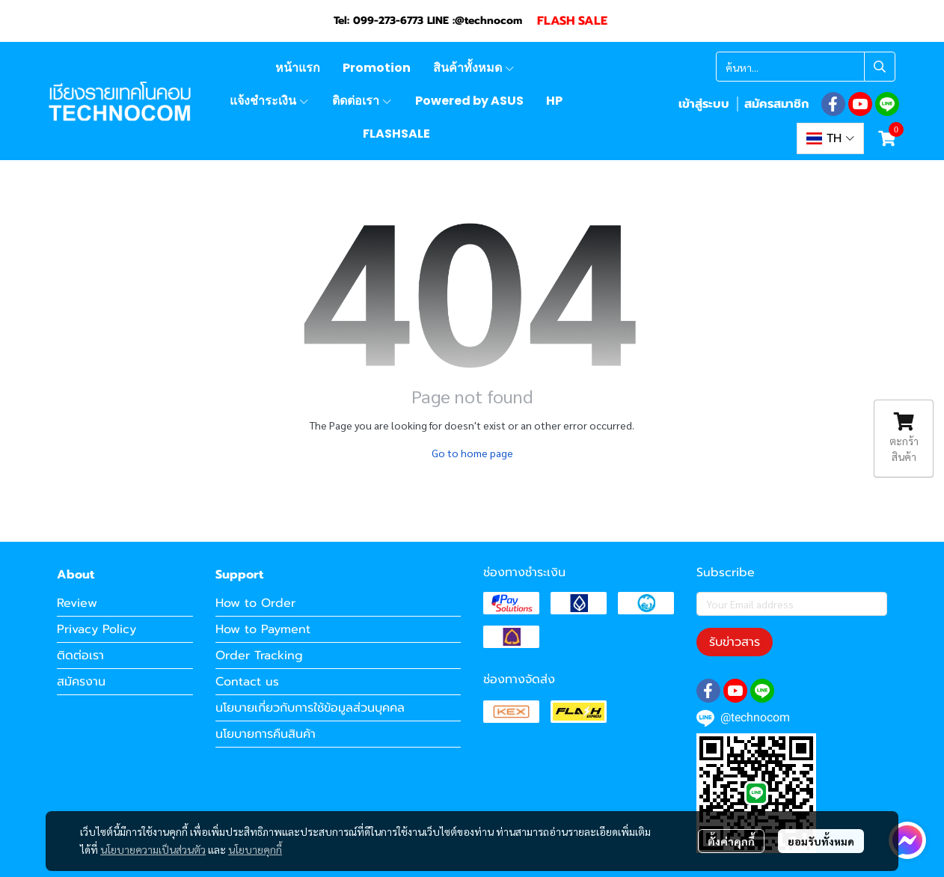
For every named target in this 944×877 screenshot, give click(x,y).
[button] (805, 66)
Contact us (247, 682)
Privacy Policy (96, 629)
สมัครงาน (81, 682)
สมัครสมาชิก (776, 104)
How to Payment (262, 629)
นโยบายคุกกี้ (255, 849)
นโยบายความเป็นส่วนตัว (153, 849)
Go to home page (472, 452)
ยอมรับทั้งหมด (821, 841)
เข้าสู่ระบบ (703, 104)
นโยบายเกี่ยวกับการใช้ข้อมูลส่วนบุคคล (310, 708)
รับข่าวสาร (734, 642)
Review (77, 603)
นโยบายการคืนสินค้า (265, 734)
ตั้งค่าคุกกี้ (731, 841)
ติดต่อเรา (80, 655)
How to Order (255, 603)
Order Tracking (259, 655)
